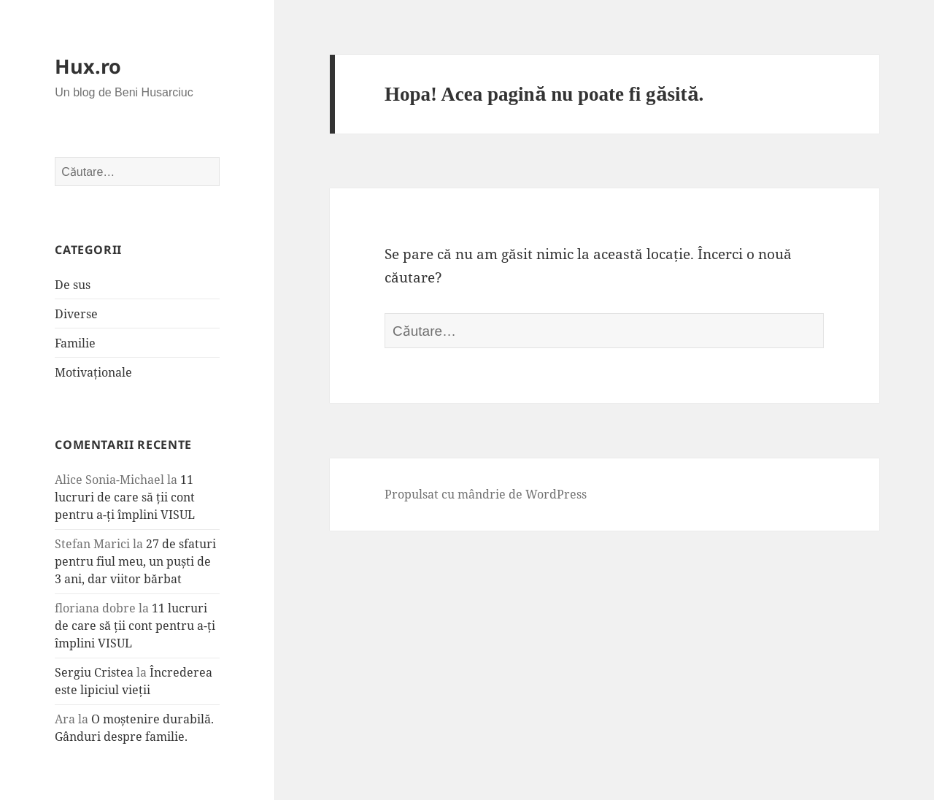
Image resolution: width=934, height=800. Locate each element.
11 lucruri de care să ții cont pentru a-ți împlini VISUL (125, 497)
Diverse (76, 314)
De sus (72, 285)
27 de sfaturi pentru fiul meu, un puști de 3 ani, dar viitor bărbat (135, 561)
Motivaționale (93, 372)
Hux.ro (88, 66)
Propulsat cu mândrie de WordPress (486, 494)
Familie (75, 343)
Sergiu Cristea (94, 672)
